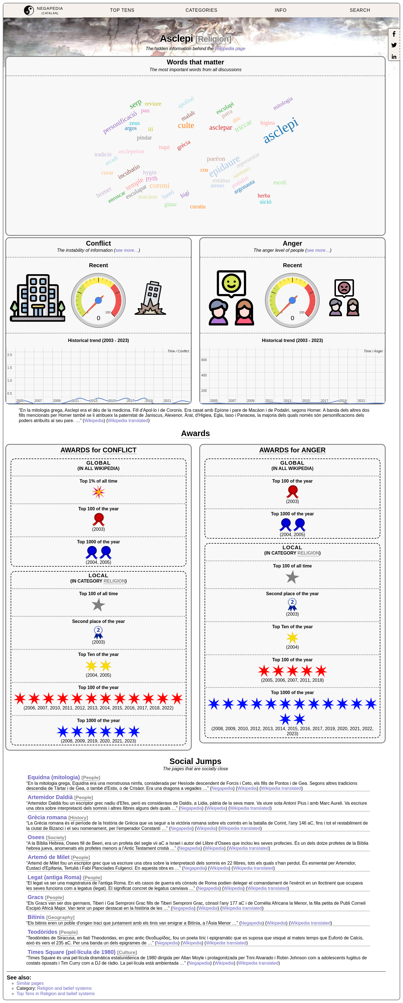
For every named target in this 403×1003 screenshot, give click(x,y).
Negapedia (222, 788)
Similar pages (30, 983)
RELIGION (114, 581)
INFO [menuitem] (281, 10)
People (91, 777)
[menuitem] (43, 10)
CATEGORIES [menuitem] (201, 10)
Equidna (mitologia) (54, 777)
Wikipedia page (230, 48)
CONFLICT (120, 450)
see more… (127, 250)
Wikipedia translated (128, 420)
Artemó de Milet (49, 857)
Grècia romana (47, 817)
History (78, 817)
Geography (60, 917)
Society (56, 837)
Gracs (36, 897)
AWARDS (75, 450)
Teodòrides (42, 932)
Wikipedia (94, 420)
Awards (195, 433)
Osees (36, 837)
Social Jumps (196, 761)
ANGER (313, 450)
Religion (213, 38)
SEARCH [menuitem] (360, 10)
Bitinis (36, 917)
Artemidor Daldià (50, 797)
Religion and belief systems (64, 988)
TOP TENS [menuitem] (122, 10)
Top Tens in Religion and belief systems (56, 993)
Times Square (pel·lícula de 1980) (72, 952)
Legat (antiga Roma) (54, 877)
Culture (127, 952)
